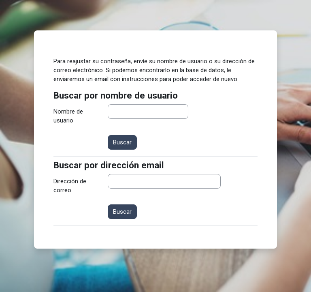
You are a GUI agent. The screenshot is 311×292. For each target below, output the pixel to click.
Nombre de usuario (68, 116)
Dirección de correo (69, 186)
